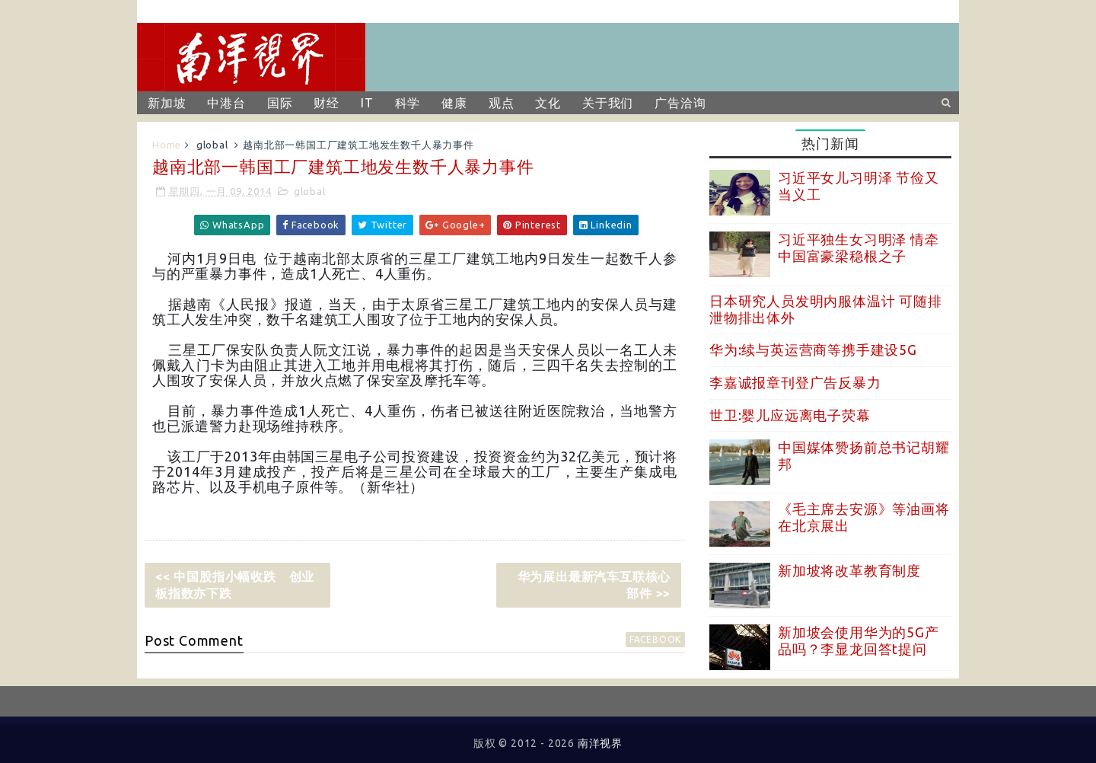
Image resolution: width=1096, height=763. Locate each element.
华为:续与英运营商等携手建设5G (813, 349)
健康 (454, 103)
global (212, 144)
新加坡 (167, 103)
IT (367, 103)
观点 (502, 103)
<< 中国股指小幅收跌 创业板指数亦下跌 (234, 585)
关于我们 (607, 103)
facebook (655, 639)
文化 (548, 103)
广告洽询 (680, 103)
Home (166, 144)
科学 (408, 103)
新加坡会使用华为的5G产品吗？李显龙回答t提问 (858, 640)
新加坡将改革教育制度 (849, 570)
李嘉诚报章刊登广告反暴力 (795, 382)
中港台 (226, 103)
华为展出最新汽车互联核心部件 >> (594, 585)
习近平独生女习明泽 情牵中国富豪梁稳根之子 (858, 247)
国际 (280, 103)
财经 (326, 103)
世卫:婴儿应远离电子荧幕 (790, 415)
